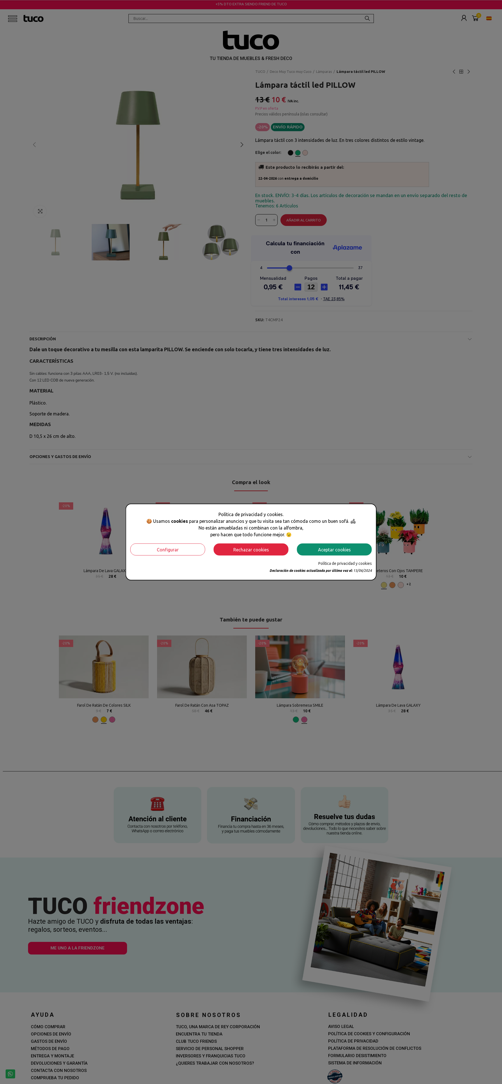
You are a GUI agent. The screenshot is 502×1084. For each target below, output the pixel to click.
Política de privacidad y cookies (345, 563)
